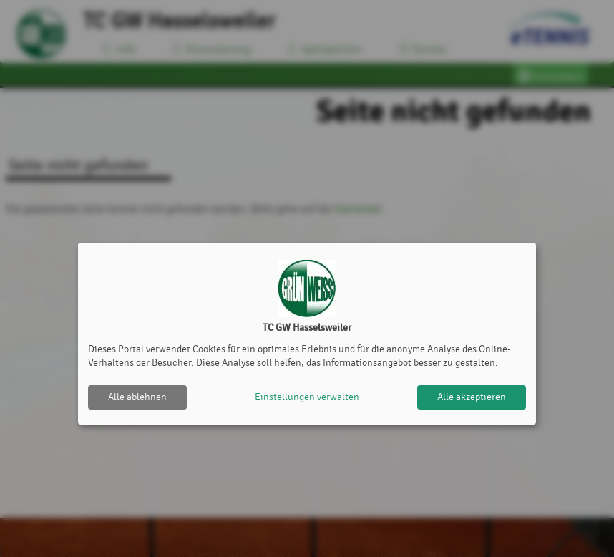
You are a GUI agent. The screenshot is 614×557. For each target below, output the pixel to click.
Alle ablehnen (137, 397)
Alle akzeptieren (471, 397)
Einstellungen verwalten (307, 397)
